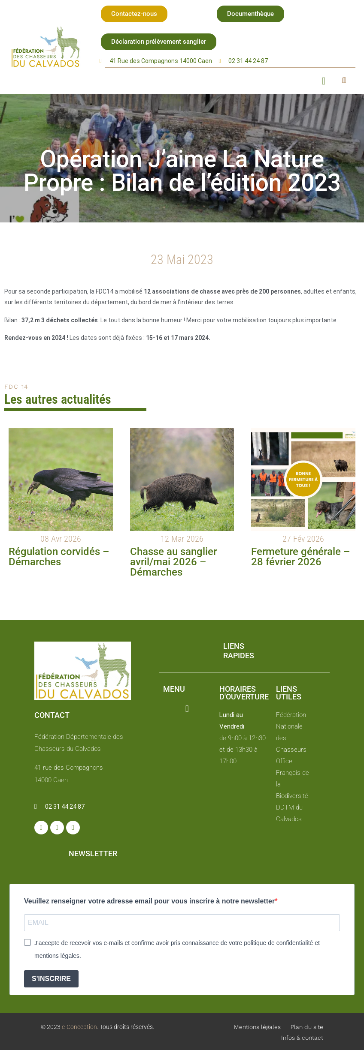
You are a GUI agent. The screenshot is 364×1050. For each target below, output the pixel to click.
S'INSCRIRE (51, 978)
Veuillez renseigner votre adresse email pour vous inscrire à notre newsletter (149, 901)
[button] (134, 14)
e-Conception (79, 1026)
